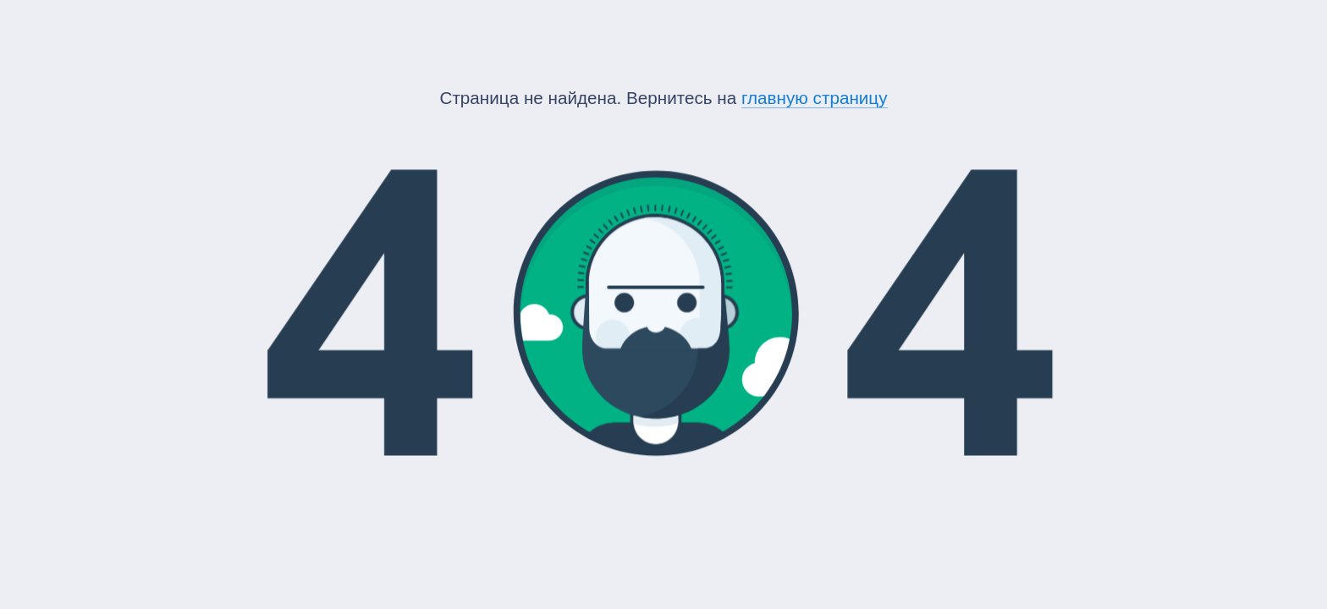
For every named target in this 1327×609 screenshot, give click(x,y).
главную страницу (814, 97)
